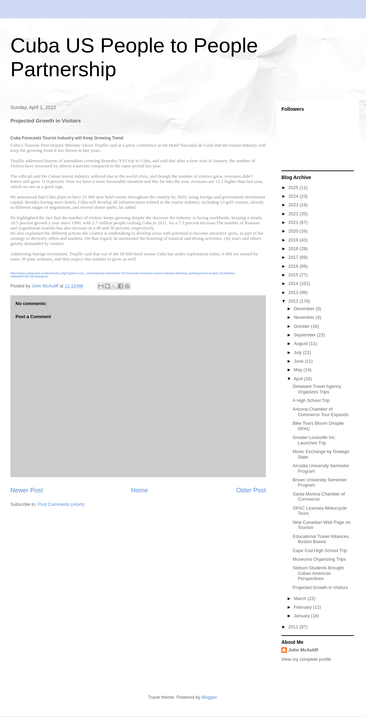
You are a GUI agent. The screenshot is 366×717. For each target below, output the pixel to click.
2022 (294, 213)
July (298, 352)
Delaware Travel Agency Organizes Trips (316, 389)
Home (139, 490)
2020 (294, 231)
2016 (294, 266)
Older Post (251, 490)
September (305, 334)
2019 (294, 240)
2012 (294, 301)
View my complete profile (306, 659)
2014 (294, 283)
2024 (294, 196)
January (302, 615)
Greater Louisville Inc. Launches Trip (314, 440)
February (303, 607)
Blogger (209, 697)
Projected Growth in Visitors (320, 587)
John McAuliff (303, 649)
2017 (294, 257)
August (301, 343)
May (299, 369)
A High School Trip (310, 400)
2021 (294, 222)
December (305, 308)
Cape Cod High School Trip (319, 550)
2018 (294, 248)
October (302, 326)
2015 (294, 274)
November (305, 317)
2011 (294, 626)
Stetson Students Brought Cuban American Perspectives (318, 573)
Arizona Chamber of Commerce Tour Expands (320, 411)
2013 (294, 292)
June (299, 361)
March (301, 598)
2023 (294, 204)
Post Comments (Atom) (61, 504)
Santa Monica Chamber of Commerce (318, 496)
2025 (294, 187)
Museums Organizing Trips (319, 559)
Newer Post (26, 490)
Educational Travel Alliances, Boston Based (320, 539)
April (299, 378)
